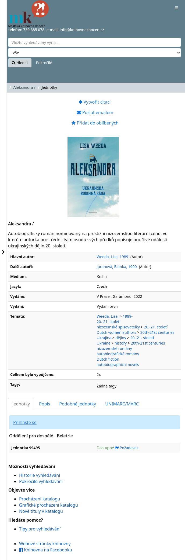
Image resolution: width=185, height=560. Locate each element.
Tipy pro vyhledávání (40, 529)
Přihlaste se (25, 422)
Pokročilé (44, 62)
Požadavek (126, 447)
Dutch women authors (116, 332)
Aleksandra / (24, 87)
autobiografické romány (118, 353)
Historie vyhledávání (39, 475)
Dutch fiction (108, 359)
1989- (128, 316)
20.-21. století (108, 321)
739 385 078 (33, 29)
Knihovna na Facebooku (45, 550)
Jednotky (21, 404)
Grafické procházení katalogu (48, 505)
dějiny (121, 337)
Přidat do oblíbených (95, 123)
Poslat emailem (95, 112)
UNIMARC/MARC (122, 404)
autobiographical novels (118, 364)
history (121, 343)
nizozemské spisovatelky (118, 327)
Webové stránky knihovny (45, 544)
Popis (44, 404)
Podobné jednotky (77, 404)
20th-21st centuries (157, 332)
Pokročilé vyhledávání (41, 481)
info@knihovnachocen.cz (82, 29)
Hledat (20, 62)
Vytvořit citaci (95, 102)
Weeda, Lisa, (108, 316)
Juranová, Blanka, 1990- (117, 266)
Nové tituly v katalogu (41, 511)
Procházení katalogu (39, 499)
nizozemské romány (114, 348)
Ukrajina (104, 337)
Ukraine (104, 343)
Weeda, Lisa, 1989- (113, 256)
